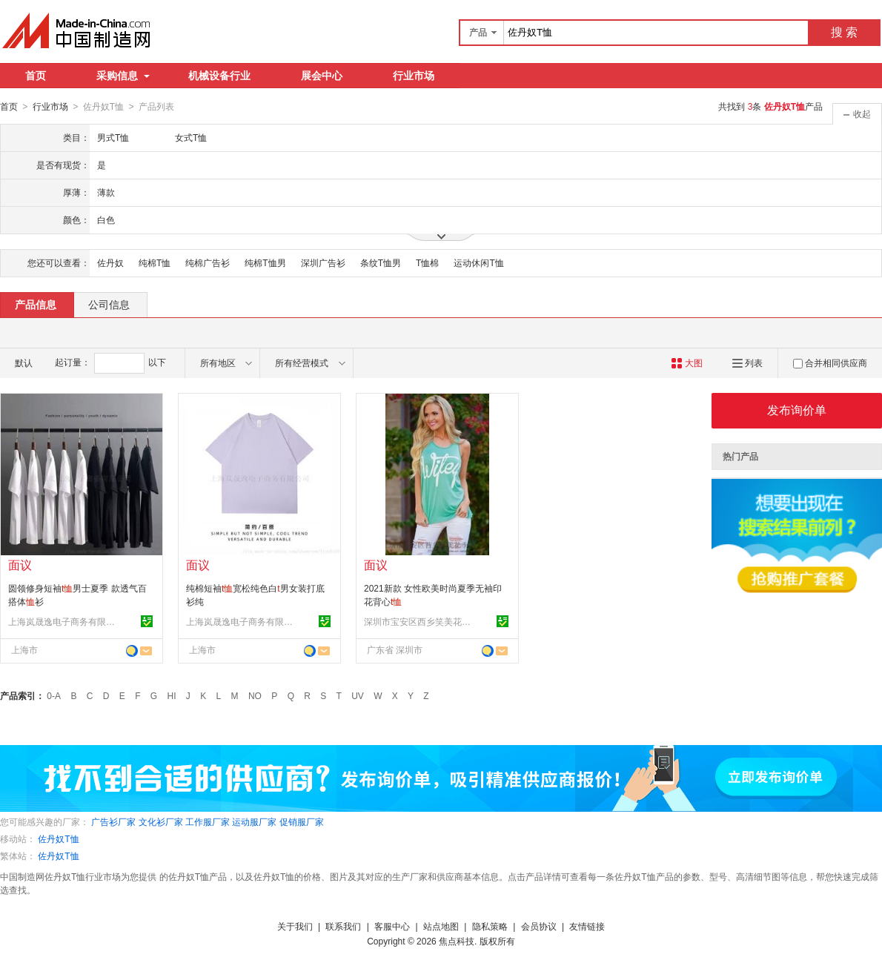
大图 (687, 362)
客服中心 (392, 926)
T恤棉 (427, 262)
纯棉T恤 (154, 262)
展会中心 (321, 76)
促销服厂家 (301, 821)
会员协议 (539, 926)
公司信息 (109, 304)
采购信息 (123, 76)
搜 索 (844, 32)
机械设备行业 (219, 76)
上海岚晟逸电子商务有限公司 (63, 621)
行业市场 (413, 76)
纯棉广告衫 (207, 262)
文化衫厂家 (161, 821)
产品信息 (35, 304)
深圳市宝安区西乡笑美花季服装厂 (419, 621)
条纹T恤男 (380, 262)
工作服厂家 (207, 821)
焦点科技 (456, 941)
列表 (747, 362)
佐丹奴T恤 (58, 838)
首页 (35, 76)
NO (255, 695)
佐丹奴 (110, 262)
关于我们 (295, 926)
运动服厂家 (254, 821)
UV (357, 695)
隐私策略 (490, 926)
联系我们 (343, 926)
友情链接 (587, 926)
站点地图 (441, 926)
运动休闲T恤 (478, 262)
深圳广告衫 (323, 262)
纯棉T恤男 (265, 262)
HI (172, 695)
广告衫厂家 (113, 821)
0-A (54, 695)
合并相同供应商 (830, 362)
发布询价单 (796, 409)
